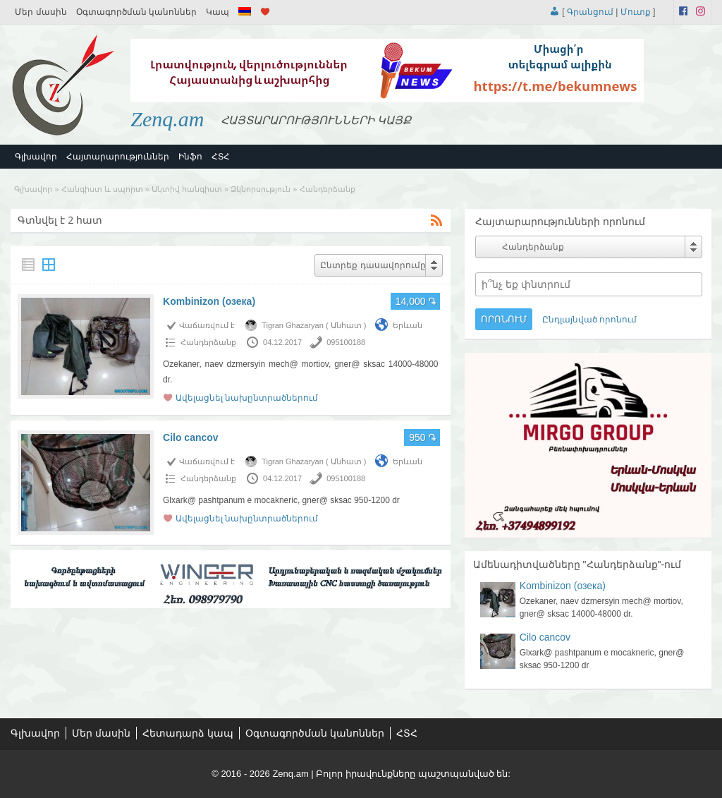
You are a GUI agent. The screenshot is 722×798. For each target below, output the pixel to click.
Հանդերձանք (208, 342)
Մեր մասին (40, 12)
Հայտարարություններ (117, 157)
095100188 (345, 342)
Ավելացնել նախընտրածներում (247, 398)
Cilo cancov (191, 437)
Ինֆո (190, 157)
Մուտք (635, 12)
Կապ (217, 12)
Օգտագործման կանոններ (136, 12)
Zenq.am (167, 119)
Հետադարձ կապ (187, 733)
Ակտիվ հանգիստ (187, 189)
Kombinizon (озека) (209, 301)
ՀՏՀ (221, 157)
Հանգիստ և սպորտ (102, 189)
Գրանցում (590, 12)
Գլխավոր (36, 157)
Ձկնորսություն (260, 189)
